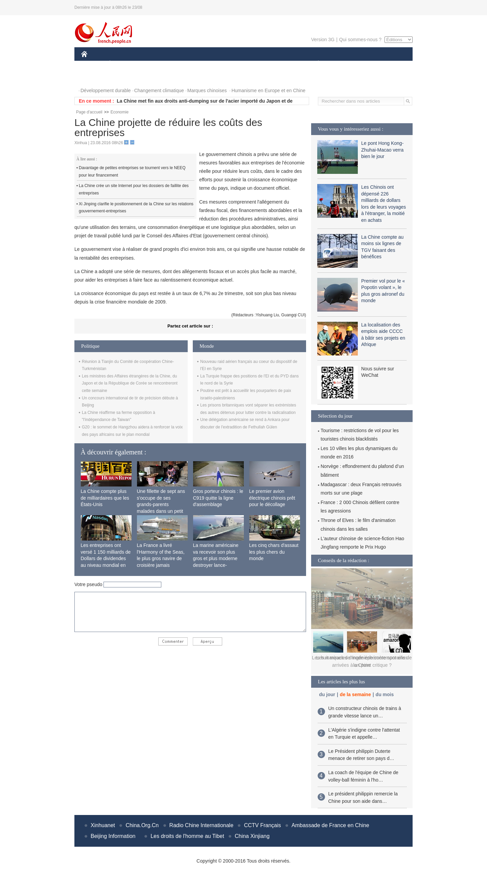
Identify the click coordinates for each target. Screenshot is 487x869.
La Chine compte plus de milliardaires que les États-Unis (105, 498)
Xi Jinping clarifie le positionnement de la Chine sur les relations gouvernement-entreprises (136, 208)
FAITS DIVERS (278, 64)
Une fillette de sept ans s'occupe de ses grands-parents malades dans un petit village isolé (161, 504)
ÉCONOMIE (122, 64)
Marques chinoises (207, 90)
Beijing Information (113, 836)
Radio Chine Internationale (201, 825)
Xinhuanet (103, 825)
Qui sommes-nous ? (360, 39)
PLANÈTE (315, 64)
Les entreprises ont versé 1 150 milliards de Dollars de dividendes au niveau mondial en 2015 (106, 558)
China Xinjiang (252, 836)
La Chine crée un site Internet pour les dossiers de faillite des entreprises (134, 189)
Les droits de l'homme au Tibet (187, 836)
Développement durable (105, 90)
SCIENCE (211, 64)
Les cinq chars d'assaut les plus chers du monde (274, 552)
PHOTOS (95, 77)
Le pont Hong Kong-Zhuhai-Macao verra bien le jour (382, 149)
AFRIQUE (181, 64)
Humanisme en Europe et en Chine (268, 90)
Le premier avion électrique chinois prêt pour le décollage (272, 498)
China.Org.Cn (142, 825)
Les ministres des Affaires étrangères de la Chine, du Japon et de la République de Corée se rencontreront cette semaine (130, 383)
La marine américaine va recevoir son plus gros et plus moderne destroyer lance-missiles (216, 558)
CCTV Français (262, 825)
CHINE (93, 64)
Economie (120, 112)
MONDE (153, 64)
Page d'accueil (89, 112)
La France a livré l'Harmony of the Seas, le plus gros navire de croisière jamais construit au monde (161, 558)
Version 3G (322, 39)
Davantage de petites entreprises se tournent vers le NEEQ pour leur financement (132, 171)
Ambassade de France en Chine (330, 825)
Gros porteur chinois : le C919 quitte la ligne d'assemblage (218, 498)
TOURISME (371, 64)
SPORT (341, 64)
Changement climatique (159, 90)
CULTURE (241, 64)
